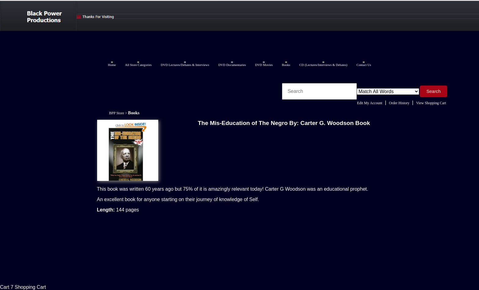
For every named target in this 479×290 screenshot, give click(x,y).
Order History (399, 103)
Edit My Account (369, 103)
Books (286, 65)
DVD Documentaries (232, 65)
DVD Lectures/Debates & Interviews (185, 65)
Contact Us (364, 65)
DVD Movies (264, 65)
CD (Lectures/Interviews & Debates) (323, 65)
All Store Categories (138, 65)
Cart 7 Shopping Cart (23, 287)
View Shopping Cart (431, 103)
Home (112, 65)
